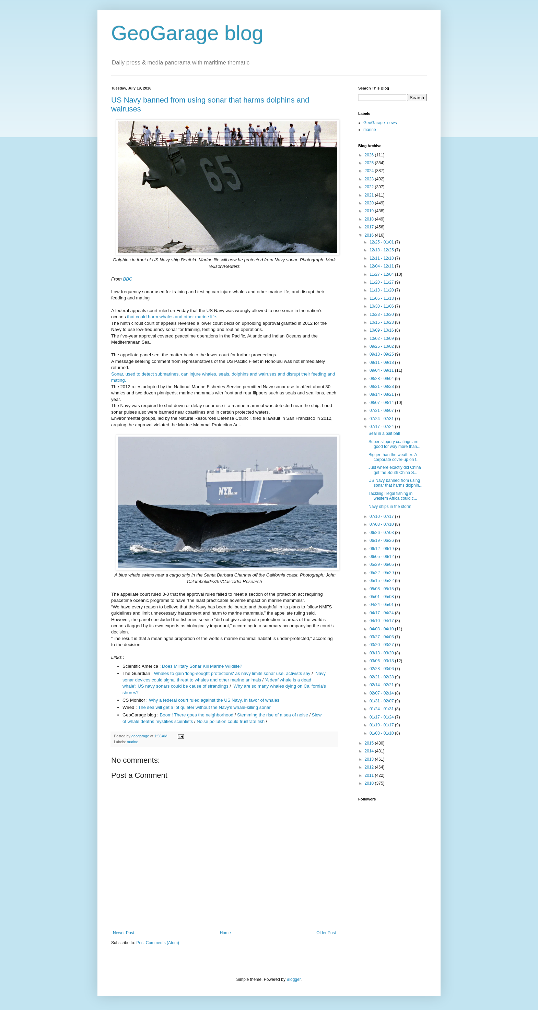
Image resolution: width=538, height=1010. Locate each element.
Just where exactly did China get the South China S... (395, 470)
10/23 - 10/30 (382, 314)
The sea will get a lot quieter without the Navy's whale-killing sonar (204, 707)
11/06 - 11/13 (382, 298)
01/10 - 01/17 (382, 725)
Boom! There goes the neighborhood (197, 714)
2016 (370, 235)
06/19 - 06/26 (382, 540)
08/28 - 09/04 (382, 378)
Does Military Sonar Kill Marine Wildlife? (202, 666)
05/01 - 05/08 (382, 596)
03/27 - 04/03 (382, 636)
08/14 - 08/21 (382, 394)
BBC (127, 279)
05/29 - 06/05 (382, 564)
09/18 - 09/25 (382, 354)
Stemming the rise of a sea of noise (272, 714)
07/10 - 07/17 (382, 516)
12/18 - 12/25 (382, 250)
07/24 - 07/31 (382, 418)
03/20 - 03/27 (382, 644)
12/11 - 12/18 (382, 258)
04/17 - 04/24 (382, 612)
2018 (370, 219)
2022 (370, 187)
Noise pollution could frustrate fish (231, 721)
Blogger (293, 979)
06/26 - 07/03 (382, 532)
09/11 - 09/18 (382, 362)
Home (225, 932)
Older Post (326, 932)
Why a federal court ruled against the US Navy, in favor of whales (215, 700)
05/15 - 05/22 (382, 580)
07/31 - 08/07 (382, 410)
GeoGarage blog (187, 33)
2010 (370, 783)
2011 (370, 775)
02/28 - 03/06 (382, 668)
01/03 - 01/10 (382, 733)
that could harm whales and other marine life (171, 316)
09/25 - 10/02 (382, 346)
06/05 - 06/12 (382, 556)
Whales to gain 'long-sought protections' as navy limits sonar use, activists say (232, 673)
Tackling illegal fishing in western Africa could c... (393, 496)
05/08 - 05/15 (382, 588)
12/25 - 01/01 (382, 242)
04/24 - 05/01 (382, 604)
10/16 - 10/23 (382, 322)
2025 (370, 163)
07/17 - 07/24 (382, 426)
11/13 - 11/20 (382, 290)
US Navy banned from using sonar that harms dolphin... (395, 483)
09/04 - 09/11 (382, 370)
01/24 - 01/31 (382, 708)
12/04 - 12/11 (382, 266)
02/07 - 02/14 (382, 693)
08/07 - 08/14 (382, 402)
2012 (370, 767)
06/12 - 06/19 (382, 548)
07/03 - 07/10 (382, 524)
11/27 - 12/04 (382, 274)
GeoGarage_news (380, 122)
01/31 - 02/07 (382, 701)
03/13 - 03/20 (382, 653)
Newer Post (123, 932)
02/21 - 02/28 (382, 677)
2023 (370, 179)
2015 (370, 743)
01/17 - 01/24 (382, 717)
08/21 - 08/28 (382, 386)
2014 (370, 751)
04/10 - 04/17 (382, 620)
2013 (370, 759)
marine (132, 742)
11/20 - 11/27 (382, 282)
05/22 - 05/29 (382, 572)
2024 (370, 170)
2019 (370, 211)
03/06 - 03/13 (382, 660)
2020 (370, 203)
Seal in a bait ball (384, 433)
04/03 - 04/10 (382, 629)
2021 (370, 195)
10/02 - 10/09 (382, 338)
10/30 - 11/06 (382, 306)
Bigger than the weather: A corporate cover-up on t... (394, 457)
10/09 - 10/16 (382, 330)
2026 (370, 155)
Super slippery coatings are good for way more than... (394, 444)
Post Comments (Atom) (157, 942)
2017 (370, 227)
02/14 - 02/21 (382, 684)
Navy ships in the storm (390, 506)
